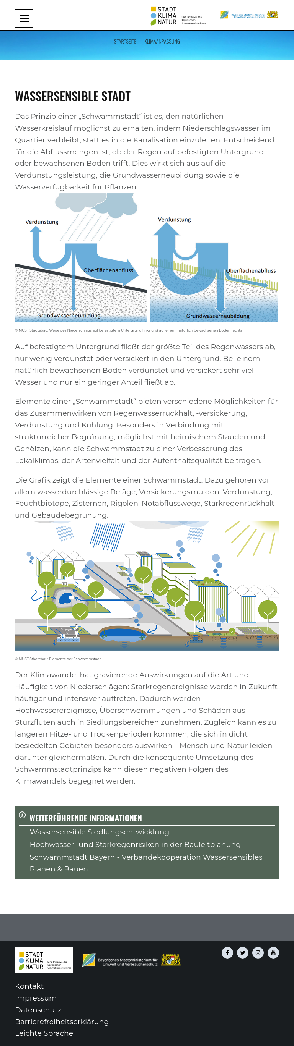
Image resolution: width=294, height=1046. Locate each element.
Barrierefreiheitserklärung (62, 1021)
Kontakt (29, 986)
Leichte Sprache (44, 1033)
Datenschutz (38, 1010)
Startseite (125, 41)
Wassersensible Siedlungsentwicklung (100, 831)
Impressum (36, 998)
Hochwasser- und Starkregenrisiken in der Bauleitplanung (135, 844)
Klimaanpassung (162, 41)
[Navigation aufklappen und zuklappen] (24, 18)
